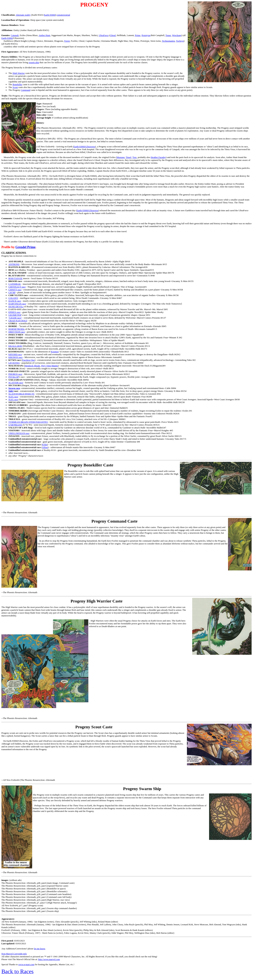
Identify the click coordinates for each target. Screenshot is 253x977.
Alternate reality (23, 15)
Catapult (15, 35)
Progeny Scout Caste (94, 727)
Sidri (10, 391)
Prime (137, 35)
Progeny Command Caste (114, 521)
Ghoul (113, 35)
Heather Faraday (158, 157)
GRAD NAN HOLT (17, 320)
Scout (15, 87)
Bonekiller (17, 84)
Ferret (67, 41)
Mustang (120, 157)
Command (25, 90)
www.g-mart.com (26, 964)
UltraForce (104, 35)
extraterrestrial (63, 15)
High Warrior (18, 73)
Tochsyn (180, 41)
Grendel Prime (25, 247)
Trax (134, 157)
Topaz (168, 35)
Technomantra (168, 41)
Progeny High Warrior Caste (96, 601)
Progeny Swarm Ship (142, 788)
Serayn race (14, 388)
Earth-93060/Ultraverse (84, 146)
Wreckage (176, 35)
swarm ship (34, 62)
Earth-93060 (49, 15)
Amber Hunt (44, 35)
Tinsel (128, 157)
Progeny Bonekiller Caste (90, 465)
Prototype (146, 35)
